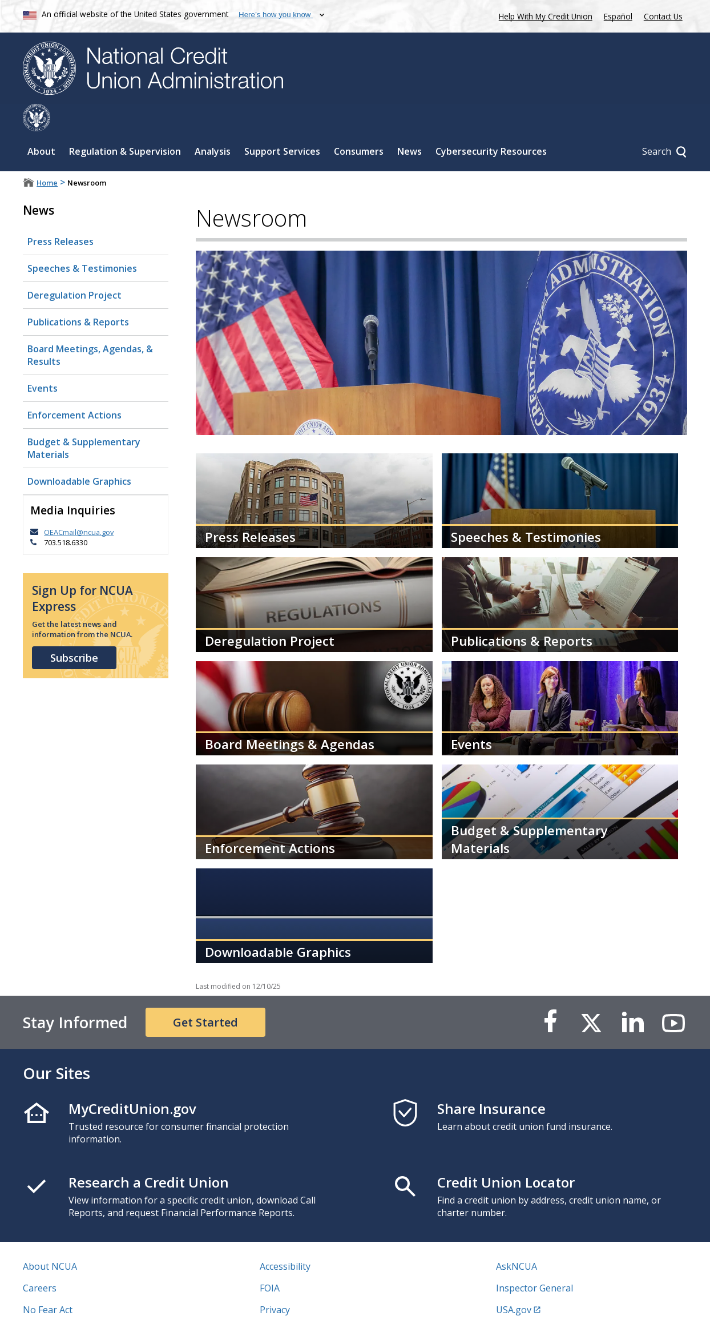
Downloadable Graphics (79, 454)
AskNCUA (516, 1239)
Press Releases (60, 214)
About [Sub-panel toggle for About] (41, 124)
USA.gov (513, 1282)
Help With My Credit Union (543, 15)
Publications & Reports (78, 294)
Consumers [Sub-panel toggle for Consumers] (359, 124)
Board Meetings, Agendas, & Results (90, 327)
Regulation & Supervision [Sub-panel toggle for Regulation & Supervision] (125, 124)
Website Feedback (298, 1304)
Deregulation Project (74, 267)
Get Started (205, 995)
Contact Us (663, 16)
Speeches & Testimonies (82, 241)
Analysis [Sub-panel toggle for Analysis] (213, 124)
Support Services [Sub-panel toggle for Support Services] (282, 124)
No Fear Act (47, 1282)
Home (47, 155)
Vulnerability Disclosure (73, 1304)
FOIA (270, 1260)
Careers (40, 1260)
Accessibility (285, 1239)
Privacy (275, 1282)
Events (42, 361)
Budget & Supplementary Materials (83, 420)
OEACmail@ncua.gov (79, 505)
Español (618, 16)
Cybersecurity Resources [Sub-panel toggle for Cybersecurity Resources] (491, 124)
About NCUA (50, 1239)
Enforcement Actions (74, 387)
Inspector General (534, 1260)
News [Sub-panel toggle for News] (409, 124)
